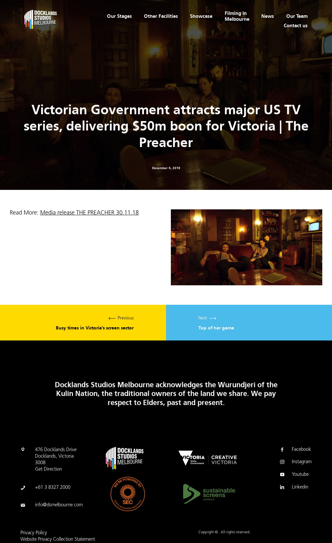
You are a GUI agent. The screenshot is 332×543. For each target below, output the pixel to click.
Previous (83, 323)
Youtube (294, 475)
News (267, 16)
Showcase (201, 16)
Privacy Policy (33, 533)
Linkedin (293, 488)
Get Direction (48, 469)
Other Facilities (161, 16)
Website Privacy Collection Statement (57, 539)
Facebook (295, 450)
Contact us (296, 26)
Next (249, 323)
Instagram (295, 462)
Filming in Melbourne (237, 16)
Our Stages (119, 16)
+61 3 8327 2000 (52, 487)
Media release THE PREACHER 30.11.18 (89, 213)
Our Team (297, 16)
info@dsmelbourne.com (59, 505)
